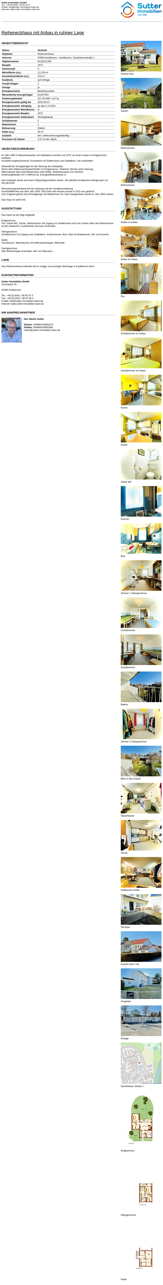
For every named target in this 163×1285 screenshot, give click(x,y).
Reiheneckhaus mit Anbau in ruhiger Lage (42, 32)
